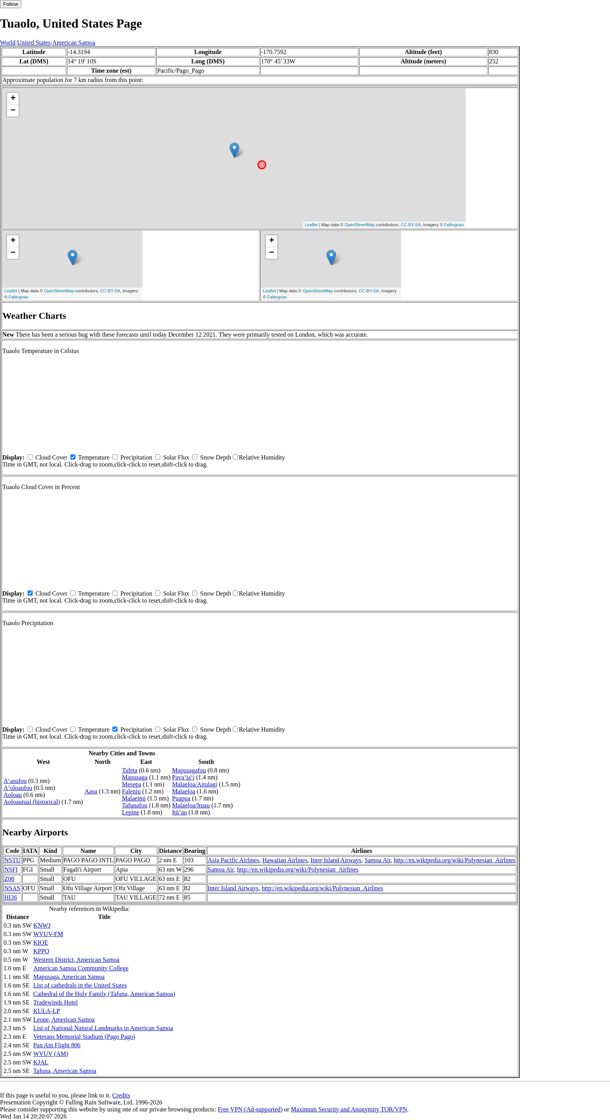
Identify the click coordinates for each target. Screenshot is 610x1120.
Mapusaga (134, 777)
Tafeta (129, 770)
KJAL (40, 1062)
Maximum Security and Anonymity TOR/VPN (349, 1109)
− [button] (13, 111)
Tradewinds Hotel (55, 1002)
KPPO (41, 951)
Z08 (9, 878)
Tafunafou (134, 805)
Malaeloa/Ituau (191, 805)
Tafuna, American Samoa (64, 1071)
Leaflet (311, 224)
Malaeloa (183, 791)
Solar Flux (176, 457)
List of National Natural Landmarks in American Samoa (103, 1028)
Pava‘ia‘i (183, 777)
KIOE (40, 942)
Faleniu (131, 791)
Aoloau (13, 795)
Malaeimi (133, 798)
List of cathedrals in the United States (80, 985)
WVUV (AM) (50, 1053)
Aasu (90, 791)
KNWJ (41, 925)
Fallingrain (454, 224)
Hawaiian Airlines (284, 860)
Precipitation (136, 457)
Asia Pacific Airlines (233, 860)
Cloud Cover (51, 457)
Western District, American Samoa (76, 959)
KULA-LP (46, 1011)
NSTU (12, 860)
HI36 (10, 897)
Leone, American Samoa (64, 1019)
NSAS (12, 888)
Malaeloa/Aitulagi (194, 784)
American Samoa (73, 42)
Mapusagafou (189, 770)
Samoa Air (378, 860)
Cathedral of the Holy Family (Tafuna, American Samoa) (104, 994)
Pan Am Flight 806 (56, 1045)
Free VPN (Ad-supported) (249, 1109)
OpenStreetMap (360, 224)
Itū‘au (179, 812)
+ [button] (13, 99)
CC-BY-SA (411, 224)
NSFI (11, 869)
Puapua (181, 798)
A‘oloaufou (18, 788)
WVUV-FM (48, 934)
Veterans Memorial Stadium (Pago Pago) (84, 1036)
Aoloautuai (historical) (32, 802)
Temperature (94, 457)
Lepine (130, 812)
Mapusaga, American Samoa (69, 976)
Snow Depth (215, 457)
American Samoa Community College (80, 968)
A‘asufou (15, 781)
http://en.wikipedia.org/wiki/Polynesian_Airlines (454, 860)
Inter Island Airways (335, 860)
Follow (10, 4)
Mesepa (131, 784)
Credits (121, 1095)
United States (34, 42)
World (8, 42)
